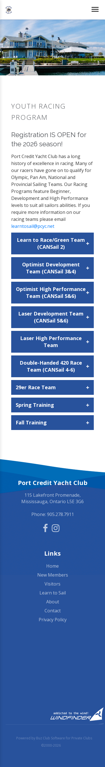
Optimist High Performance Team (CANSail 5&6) (52, 292)
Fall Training (52, 422)
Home (52, 566)
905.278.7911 (60, 514)
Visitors (52, 584)
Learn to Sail (52, 593)
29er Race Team (52, 387)
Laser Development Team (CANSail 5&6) (53, 317)
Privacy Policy (53, 620)
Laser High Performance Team (55, 341)
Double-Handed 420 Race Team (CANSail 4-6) (54, 366)
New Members (52, 575)
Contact (53, 611)
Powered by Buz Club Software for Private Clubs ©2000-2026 (54, 742)
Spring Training (52, 405)
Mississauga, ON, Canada (52, 670)
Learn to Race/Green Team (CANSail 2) (53, 243)
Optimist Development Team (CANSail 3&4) (56, 268)
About (52, 602)
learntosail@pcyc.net (32, 226)
